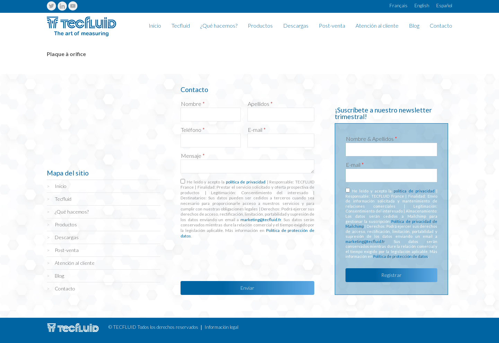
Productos (260, 26)
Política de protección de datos (400, 256)
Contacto (441, 26)
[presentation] (233, 257)
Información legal (221, 327)
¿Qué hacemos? (218, 26)
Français (398, 5)
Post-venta (332, 26)
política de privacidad (245, 181)
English (421, 5)
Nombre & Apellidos (371, 139)
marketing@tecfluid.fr (260, 219)
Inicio (155, 26)
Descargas (295, 26)
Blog (414, 26)
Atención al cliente (377, 26)
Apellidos (260, 104)
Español (444, 5)
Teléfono (193, 130)
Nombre (193, 104)
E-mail (257, 130)
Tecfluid (181, 26)
